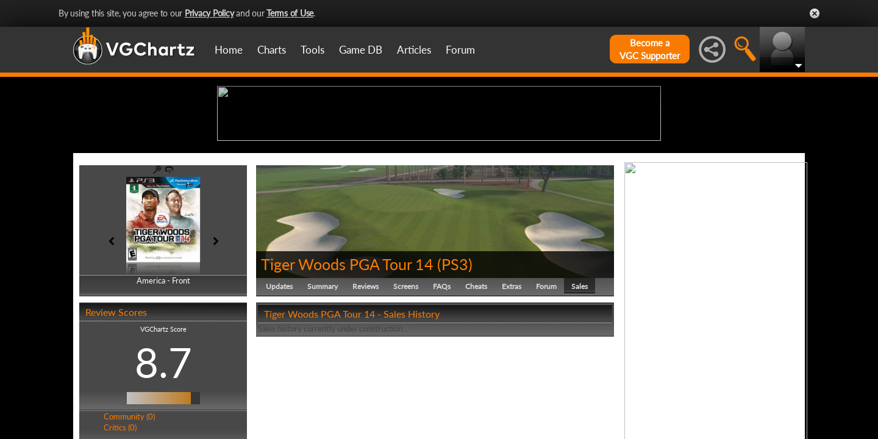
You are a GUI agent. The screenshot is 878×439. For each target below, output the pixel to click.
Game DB (360, 49)
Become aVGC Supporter (649, 49)
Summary (322, 380)
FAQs (442, 380)
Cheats (476, 380)
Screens (405, 380)
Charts (271, 49)
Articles (414, 49)
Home (229, 49)
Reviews (365, 380)
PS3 (454, 358)
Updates (279, 380)
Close (814, 13)
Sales (579, 380)
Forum (460, 49)
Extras (511, 380)
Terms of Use (289, 13)
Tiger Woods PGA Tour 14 (347, 358)
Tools (312, 49)
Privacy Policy (209, 13)
